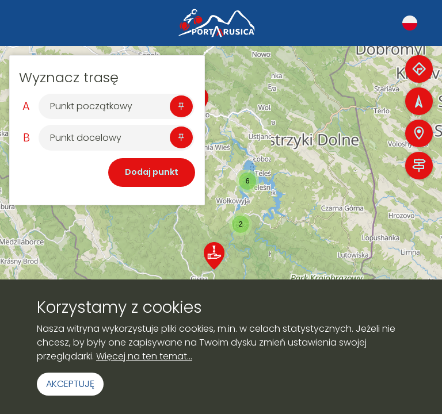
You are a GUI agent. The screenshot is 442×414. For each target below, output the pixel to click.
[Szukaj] (106, 106)
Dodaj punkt (151, 172)
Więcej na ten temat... (144, 356)
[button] (240, 224)
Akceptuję (70, 383)
